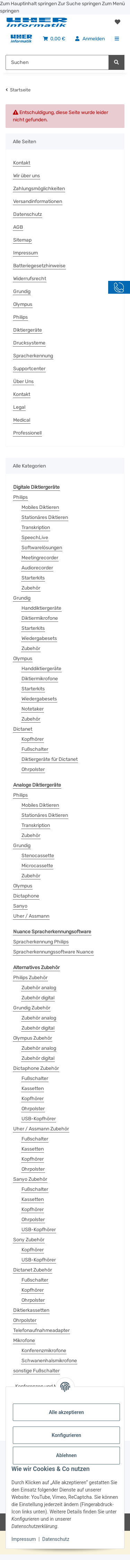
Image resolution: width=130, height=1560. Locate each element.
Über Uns (23, 381)
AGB (18, 227)
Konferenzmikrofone (43, 1351)
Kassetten (32, 1088)
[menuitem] (21, 38)
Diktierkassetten (31, 1310)
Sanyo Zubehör (30, 1179)
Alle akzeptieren (66, 1412)
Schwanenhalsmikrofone (49, 1361)
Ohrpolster (33, 769)
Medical (21, 420)
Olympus (22, 304)
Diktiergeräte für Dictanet (49, 759)
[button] (117, 22)
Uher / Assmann (31, 916)
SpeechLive (34, 538)
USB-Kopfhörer (38, 1119)
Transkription (35, 527)
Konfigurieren (66, 1435)
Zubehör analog (38, 988)
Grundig (22, 291)
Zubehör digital (37, 998)
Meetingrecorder (39, 558)
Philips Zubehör (30, 978)
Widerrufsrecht (29, 279)
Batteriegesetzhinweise (39, 266)
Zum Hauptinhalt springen (29, 4)
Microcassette (37, 866)
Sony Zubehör (28, 1240)
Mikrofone (24, 1340)
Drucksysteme (29, 343)
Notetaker (32, 709)
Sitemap (22, 240)
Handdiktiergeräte (41, 608)
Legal (19, 407)
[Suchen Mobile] (57, 62)
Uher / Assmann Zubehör (41, 1129)
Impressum (23, 1539)
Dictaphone (26, 896)
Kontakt (21, 163)
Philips (20, 317)
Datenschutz (55, 1539)
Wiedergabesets (39, 638)
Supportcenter (29, 369)
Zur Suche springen (80, 4)
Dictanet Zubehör (32, 1270)
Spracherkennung (33, 356)
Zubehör (30, 588)
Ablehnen (66, 1455)
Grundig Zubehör (31, 1008)
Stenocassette (37, 856)
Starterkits (33, 578)
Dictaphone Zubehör (36, 1068)
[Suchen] (116, 62)
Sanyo (20, 906)
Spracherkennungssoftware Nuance (53, 952)
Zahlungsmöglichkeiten (39, 189)
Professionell (27, 433)
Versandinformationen (37, 201)
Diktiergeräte (27, 330)
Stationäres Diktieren (44, 517)
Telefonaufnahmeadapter (41, 1330)
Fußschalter (34, 749)
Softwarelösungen (41, 548)
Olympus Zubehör (32, 1038)
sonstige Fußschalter (36, 1371)
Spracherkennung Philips (41, 942)
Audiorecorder (37, 568)
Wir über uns (26, 176)
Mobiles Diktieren (40, 507)
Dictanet (22, 729)
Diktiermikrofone (39, 618)
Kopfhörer (32, 739)
